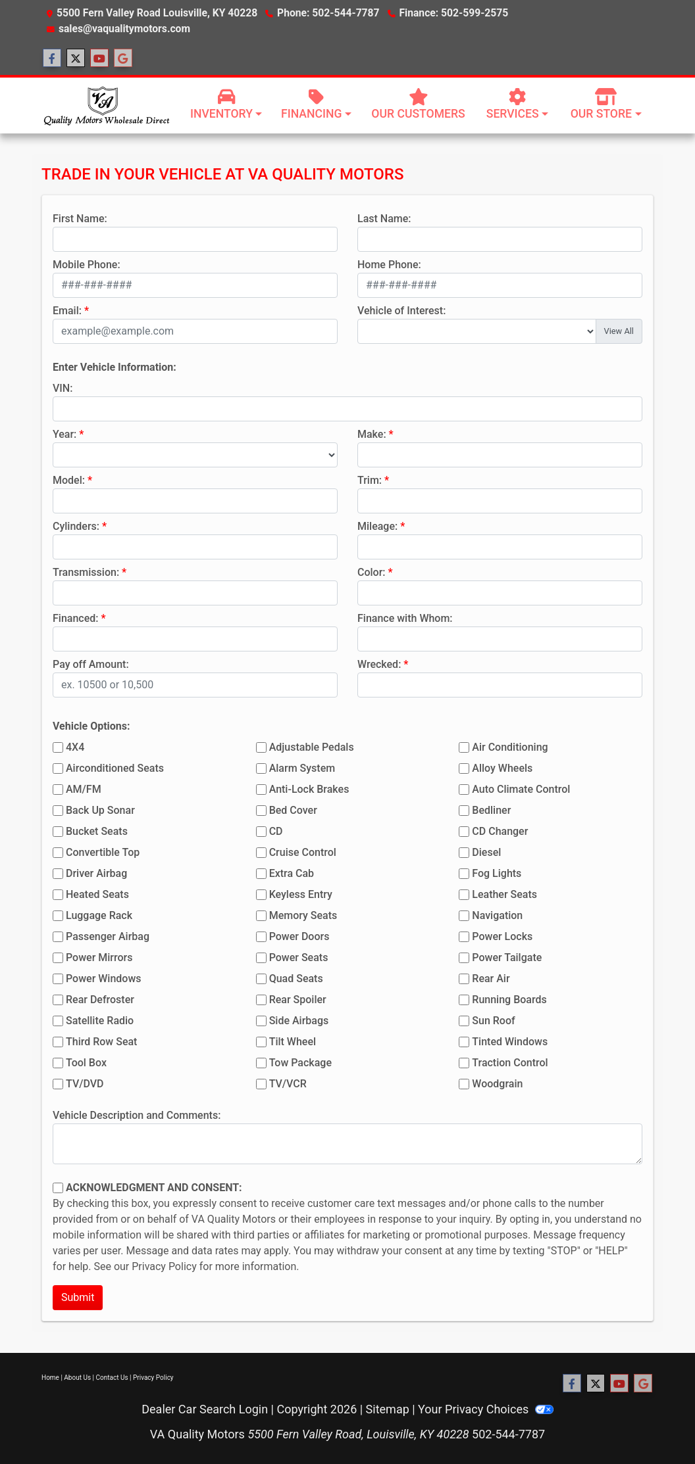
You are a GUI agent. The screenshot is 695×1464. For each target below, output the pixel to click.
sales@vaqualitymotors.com (124, 28)
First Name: (80, 218)
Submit (77, 1297)
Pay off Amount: (91, 664)
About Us (77, 1377)
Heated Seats (97, 894)
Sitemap (387, 1409)
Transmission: (86, 572)
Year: (64, 434)
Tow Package (300, 1062)
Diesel (486, 852)
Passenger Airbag (107, 936)
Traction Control (510, 1062)
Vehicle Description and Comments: (136, 1115)
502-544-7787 (508, 1434)
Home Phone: (389, 264)
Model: (69, 480)
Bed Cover (293, 810)
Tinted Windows (510, 1041)
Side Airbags (299, 1020)
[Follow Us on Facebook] (52, 58)
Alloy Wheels (502, 768)
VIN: (62, 388)
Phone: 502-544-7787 (328, 13)
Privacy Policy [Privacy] (153, 1377)
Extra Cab (291, 873)
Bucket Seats (97, 831)
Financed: (75, 618)
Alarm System (302, 768)
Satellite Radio (100, 1020)
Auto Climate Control (521, 789)
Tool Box (86, 1062)
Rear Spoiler (297, 999)
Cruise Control (302, 852)
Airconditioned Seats (115, 768)
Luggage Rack (99, 915)
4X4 (75, 747)
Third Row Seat (101, 1041)
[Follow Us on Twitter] (75, 58)
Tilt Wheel (292, 1041)
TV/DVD (85, 1083)
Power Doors (299, 936)
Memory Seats (303, 915)
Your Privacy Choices (485, 1409)
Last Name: (384, 218)
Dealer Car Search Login (205, 1409)
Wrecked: (379, 664)
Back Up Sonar (100, 810)
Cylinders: (76, 526)
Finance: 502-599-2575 (453, 13)
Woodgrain (497, 1083)
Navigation (497, 915)
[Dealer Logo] (105, 105)
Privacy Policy (164, 1266)
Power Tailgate (507, 957)
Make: (371, 434)
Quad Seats (296, 978)
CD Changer (500, 831)
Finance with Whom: (405, 618)
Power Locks (502, 936)
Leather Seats (504, 894)
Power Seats (298, 957)
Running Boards (509, 999)
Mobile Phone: (86, 264)
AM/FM (83, 789)
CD (276, 831)
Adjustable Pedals (311, 747)
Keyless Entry (300, 894)
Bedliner (491, 810)
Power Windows (104, 978)
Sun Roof (493, 1020)
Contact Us (112, 1377)
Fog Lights (496, 873)
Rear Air (490, 978)
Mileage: (377, 526)
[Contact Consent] (58, 1188)
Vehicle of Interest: (401, 310)
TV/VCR (288, 1083)
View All (619, 331)
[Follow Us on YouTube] (99, 58)
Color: (371, 572)
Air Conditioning (510, 747)
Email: (67, 310)
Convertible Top (103, 852)
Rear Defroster (100, 999)
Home (50, 1377)
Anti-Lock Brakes (309, 789)
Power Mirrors (99, 957)
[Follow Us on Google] (123, 58)
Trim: (369, 480)
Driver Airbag (96, 873)
